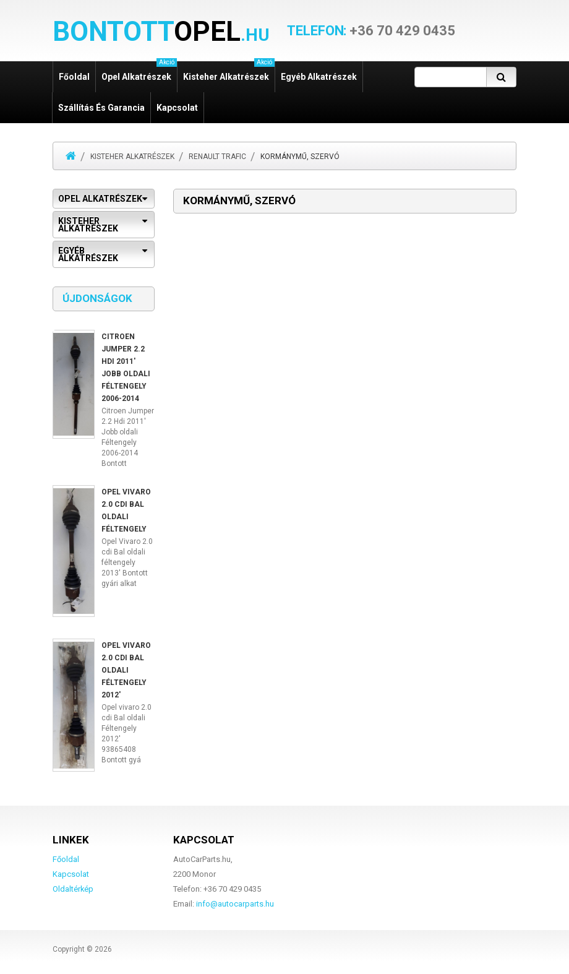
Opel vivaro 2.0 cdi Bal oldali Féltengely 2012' (126, 670)
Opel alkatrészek (139, 71)
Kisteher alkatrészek (229, 71)
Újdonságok (97, 298)
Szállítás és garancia (101, 108)
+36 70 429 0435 (370, 31)
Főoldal (74, 77)
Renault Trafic (217, 156)
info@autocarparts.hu (235, 903)
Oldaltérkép (73, 889)
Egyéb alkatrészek (319, 77)
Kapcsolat (177, 108)
